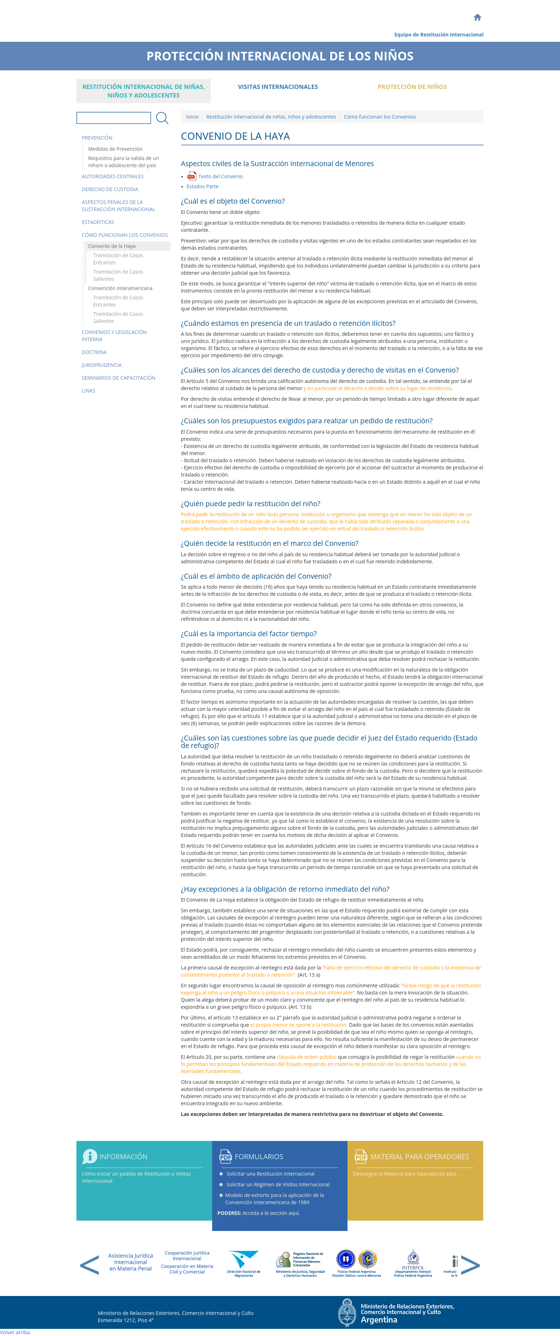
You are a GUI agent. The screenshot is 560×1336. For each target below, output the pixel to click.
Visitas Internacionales (278, 87)
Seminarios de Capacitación (118, 377)
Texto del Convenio (221, 176)
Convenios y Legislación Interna (114, 336)
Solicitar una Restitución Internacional (271, 1173)
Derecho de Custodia (110, 189)
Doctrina (94, 352)
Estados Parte (203, 186)
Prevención (97, 137)
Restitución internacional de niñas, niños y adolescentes (143, 91)
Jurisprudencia (102, 365)
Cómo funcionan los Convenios (125, 234)
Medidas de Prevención (115, 148)
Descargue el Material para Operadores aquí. (405, 1173)
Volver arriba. (15, 1332)
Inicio (192, 116)
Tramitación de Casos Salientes (118, 275)
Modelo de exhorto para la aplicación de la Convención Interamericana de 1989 (274, 1199)
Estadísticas (98, 222)
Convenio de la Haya (112, 246)
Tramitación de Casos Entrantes (118, 259)
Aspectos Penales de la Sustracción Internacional (118, 206)
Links (88, 390)
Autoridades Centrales (113, 176)
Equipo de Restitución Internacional (439, 34)
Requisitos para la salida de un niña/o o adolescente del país (123, 162)
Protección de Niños (412, 87)
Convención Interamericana (120, 288)
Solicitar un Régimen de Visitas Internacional (278, 1184)
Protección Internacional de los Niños (280, 54)
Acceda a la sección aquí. (259, 1213)
